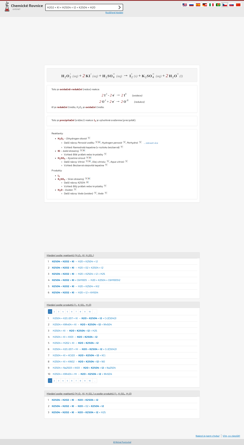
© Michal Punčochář (122, 442)
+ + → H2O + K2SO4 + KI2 (75, 286)
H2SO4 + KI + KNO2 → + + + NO (79, 361)
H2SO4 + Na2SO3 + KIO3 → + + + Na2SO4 (84, 367)
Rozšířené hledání (114, 12)
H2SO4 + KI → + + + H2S (75, 330)
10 (90, 311)
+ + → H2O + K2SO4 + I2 (75, 261)
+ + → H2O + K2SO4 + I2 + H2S (78, 273)
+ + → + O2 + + (78, 405)
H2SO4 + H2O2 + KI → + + (76, 342)
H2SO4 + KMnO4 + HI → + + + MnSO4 (82, 373)
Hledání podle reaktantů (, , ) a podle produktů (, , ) (89, 393)
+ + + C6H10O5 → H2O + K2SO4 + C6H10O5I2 (86, 279)
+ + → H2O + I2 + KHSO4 (75, 292)
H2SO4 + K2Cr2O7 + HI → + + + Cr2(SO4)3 (85, 349)
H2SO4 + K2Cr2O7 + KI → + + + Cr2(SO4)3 (84, 318)
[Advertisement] (122, 40)
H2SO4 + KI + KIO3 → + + (75, 336)
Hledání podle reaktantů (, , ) (70, 255)
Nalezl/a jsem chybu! (208, 435)
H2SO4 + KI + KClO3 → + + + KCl (79, 355)
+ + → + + (75, 399)
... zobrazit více (151, 143)
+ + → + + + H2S (79, 412)
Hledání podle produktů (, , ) (69, 304)
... (94, 311)
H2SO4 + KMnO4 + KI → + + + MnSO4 (82, 324)
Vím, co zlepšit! (231, 435)
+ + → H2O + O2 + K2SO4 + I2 (77, 267)
